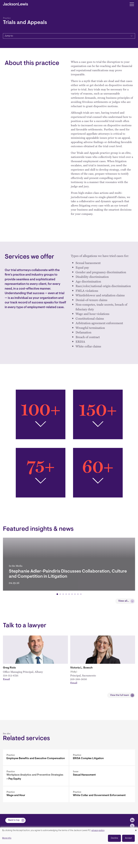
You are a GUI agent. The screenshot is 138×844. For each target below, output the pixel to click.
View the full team (119, 695)
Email (6, 679)
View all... (123, 601)
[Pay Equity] (36, 776)
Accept (128, 838)
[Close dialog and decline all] (136, 829)
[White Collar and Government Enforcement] (102, 794)
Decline (114, 838)
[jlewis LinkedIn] (132, 820)
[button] (57, 594)
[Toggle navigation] (131, 4)
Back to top (14, 820)
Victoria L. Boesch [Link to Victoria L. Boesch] (81, 668)
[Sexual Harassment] (102, 776)
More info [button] (6, 838)
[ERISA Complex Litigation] (102, 757)
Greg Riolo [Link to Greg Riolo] (9, 668)
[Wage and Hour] (36, 794)
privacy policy (97, 830)
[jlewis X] (132, 826)
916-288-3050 (78, 679)
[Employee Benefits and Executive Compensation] (36, 757)
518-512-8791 (10, 675)
